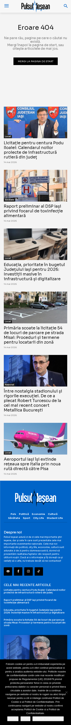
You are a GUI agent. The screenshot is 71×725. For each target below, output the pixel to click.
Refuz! (25, 718)
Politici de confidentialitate (48, 718)
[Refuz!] (66, 692)
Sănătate (9, 200)
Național (9, 384)
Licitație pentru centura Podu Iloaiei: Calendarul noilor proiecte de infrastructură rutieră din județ (34, 150)
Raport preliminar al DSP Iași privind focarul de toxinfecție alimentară (33, 211)
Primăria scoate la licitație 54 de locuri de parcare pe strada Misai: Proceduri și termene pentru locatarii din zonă (34, 335)
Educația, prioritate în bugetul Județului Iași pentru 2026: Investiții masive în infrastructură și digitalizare (34, 271)
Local (8, 136)
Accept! (13, 718)
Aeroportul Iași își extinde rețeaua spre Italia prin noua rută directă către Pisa (32, 464)
